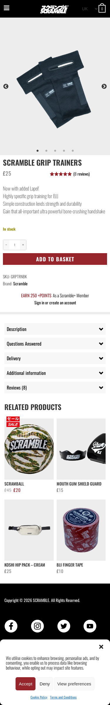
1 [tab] (37, 151)
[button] (101, 647)
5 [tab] (73, 151)
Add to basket (55, 259)
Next (104, 87)
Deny (45, 683)
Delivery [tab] (14, 358)
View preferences (74, 683)
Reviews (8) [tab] (17, 387)
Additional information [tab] (26, 372)
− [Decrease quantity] (6, 244)
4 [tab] (64, 151)
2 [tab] (46, 151)
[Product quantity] (14, 245)
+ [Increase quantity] (23, 244)
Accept (25, 683)
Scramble (20, 283)
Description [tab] (16, 328)
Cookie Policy (39, 697)
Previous (6, 87)
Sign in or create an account (55, 302)
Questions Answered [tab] (24, 343)
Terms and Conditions (63, 697)
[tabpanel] (55, 86)
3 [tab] (55, 151)
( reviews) (81, 174)
